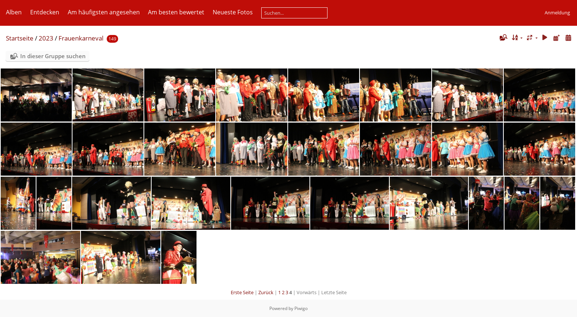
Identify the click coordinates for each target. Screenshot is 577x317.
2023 (46, 38)
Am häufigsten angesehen (104, 12)
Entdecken (44, 12)
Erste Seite (242, 292)
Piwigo (301, 308)
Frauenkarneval (81, 38)
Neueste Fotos (233, 12)
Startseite (19, 38)
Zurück (265, 292)
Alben (14, 12)
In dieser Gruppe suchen (53, 56)
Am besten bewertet (176, 12)
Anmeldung (557, 12)
